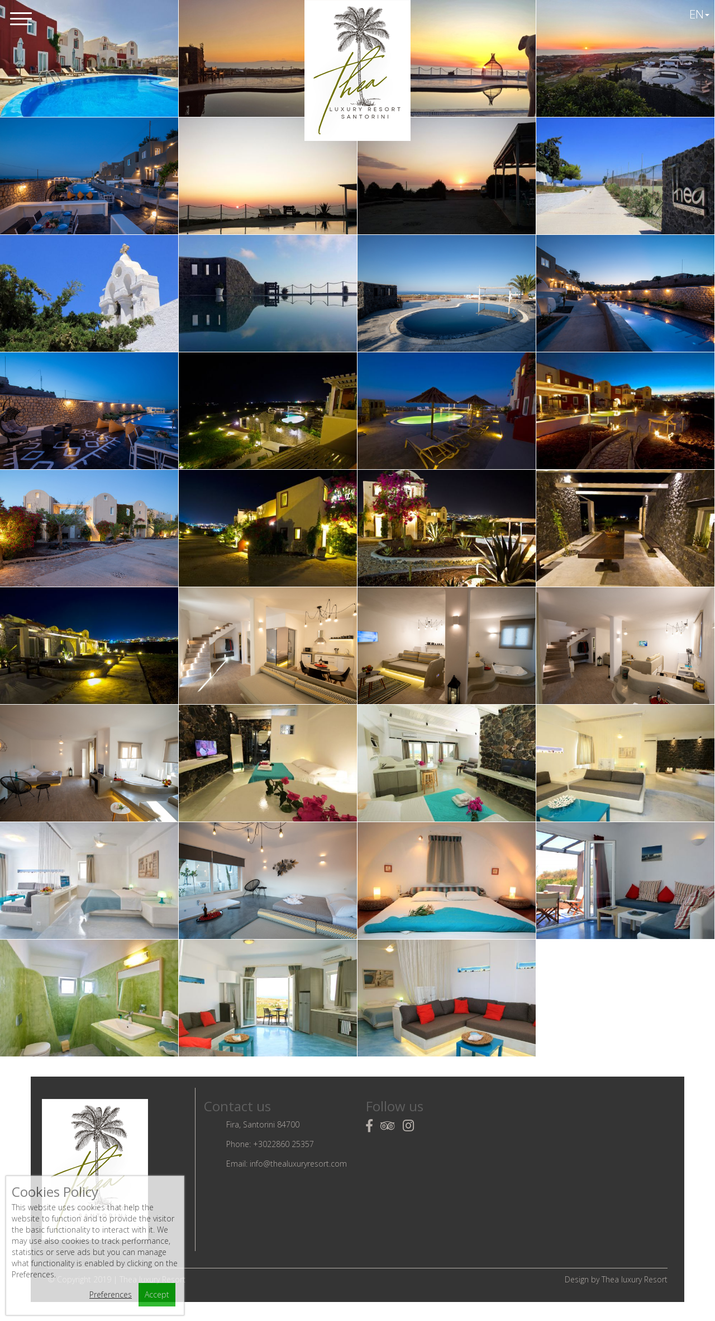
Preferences (110, 1294)
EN (699, 14)
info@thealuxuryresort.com (298, 1164)
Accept (157, 1294)
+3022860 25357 (283, 1144)
